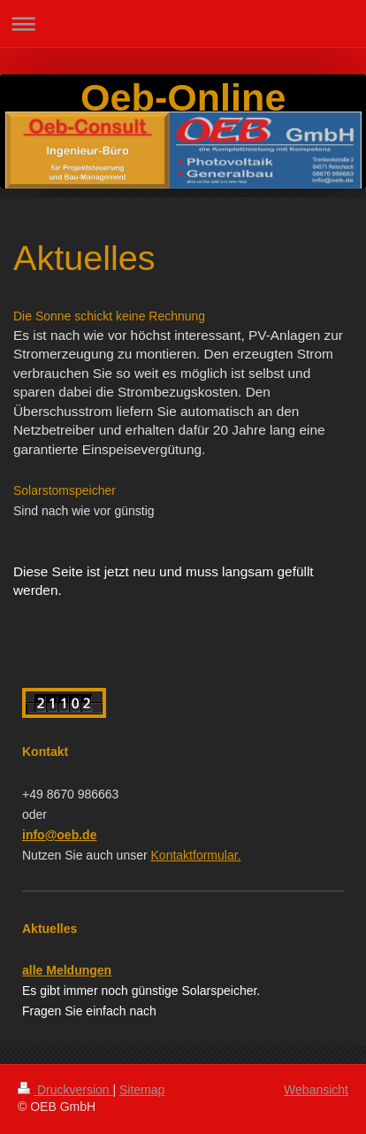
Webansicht (316, 1090)
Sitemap (141, 1090)
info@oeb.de (59, 835)
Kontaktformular (196, 855)
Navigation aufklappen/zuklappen (183, 23)
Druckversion (65, 1090)
